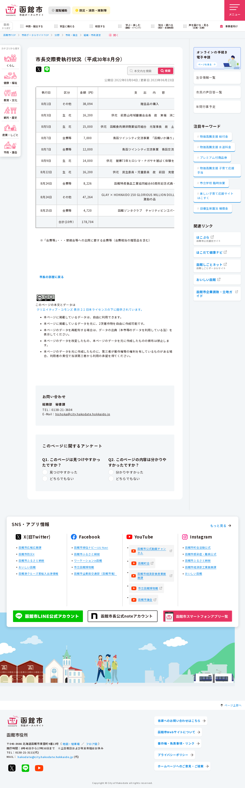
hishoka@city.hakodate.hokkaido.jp (82, 414)
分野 (57, 35)
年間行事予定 (206, 106)
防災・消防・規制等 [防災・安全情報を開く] (91, 10)
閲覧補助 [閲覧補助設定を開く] (59, 10)
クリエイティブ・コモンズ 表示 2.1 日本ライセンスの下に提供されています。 (90, 309)
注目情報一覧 (206, 77)
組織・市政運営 (92, 35)
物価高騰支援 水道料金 (215, 147)
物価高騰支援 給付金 (214, 136)
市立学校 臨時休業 (212, 183)
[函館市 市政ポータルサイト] (24, 10)
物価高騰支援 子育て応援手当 (215, 170)
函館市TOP (9, 35)
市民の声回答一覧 (209, 92)
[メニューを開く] (234, 10)
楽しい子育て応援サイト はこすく (215, 195)
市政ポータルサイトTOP (35, 35)
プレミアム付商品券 (213, 157)
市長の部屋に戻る (51, 277)
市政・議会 (72, 35)
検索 (168, 71)
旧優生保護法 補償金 (214, 208)
